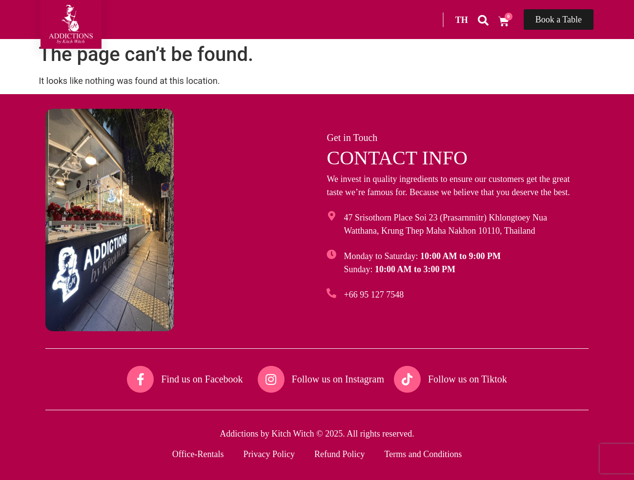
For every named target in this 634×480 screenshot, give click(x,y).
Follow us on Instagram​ (338, 379)
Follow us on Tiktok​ (467, 379)
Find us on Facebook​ (202, 379)
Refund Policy (339, 454)
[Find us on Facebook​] (140, 379)
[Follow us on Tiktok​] (407, 379)
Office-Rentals (198, 454)
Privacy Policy (269, 454)
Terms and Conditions (423, 454)
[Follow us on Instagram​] (271, 379)
